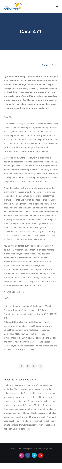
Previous (45, 65)
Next (54, 65)
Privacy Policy (47, 449)
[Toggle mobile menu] (57, 6)
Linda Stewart (30, 379)
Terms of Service (35, 449)
